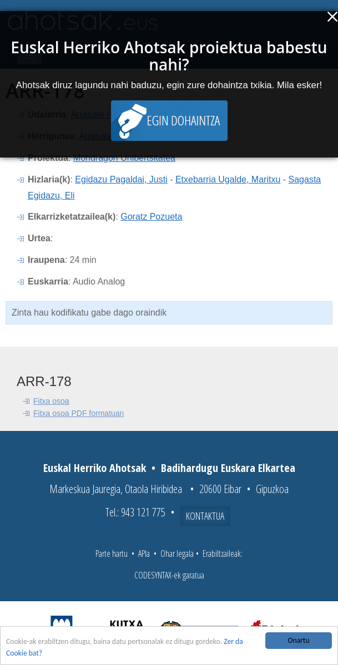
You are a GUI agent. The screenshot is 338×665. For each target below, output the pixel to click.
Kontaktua (205, 515)
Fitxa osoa (51, 401)
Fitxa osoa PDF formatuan (78, 413)
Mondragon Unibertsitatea (124, 158)
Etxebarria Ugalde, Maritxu (227, 179)
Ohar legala (177, 553)
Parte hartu (111, 553)
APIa (144, 553)
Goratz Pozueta (151, 216)
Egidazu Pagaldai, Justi (121, 179)
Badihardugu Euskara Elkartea (228, 467)
